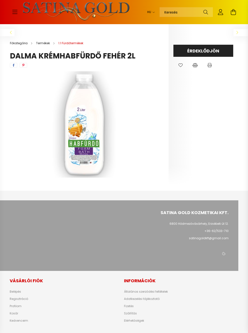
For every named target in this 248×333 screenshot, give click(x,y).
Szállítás (130, 313)
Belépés (15, 291)
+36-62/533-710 (216, 231)
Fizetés (129, 306)
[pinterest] (23, 65)
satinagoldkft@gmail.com (209, 238)
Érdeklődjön (203, 51)
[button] (181, 65)
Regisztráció (19, 299)
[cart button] (233, 12)
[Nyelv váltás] (150, 12)
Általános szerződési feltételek (146, 291)
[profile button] (220, 12)
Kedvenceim (19, 320)
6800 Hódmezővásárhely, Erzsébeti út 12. (199, 224)
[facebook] (13, 65)
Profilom (16, 306)
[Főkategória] (19, 43)
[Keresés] (186, 12)
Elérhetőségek (134, 320)
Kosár (14, 313)
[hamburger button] (15, 12)
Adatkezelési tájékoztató (142, 299)
